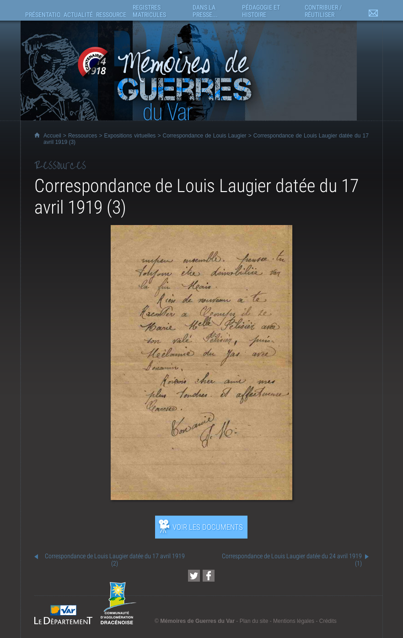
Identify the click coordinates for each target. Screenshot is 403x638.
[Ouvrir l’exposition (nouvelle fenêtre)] (201, 497)
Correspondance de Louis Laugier (205, 135)
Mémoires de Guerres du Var (197, 621)
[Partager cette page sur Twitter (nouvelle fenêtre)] (194, 576)
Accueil (52, 135)
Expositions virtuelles (130, 135)
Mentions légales (293, 621)
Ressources (82, 135)
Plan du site (254, 621)
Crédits (328, 621)
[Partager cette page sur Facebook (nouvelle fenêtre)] (209, 576)
